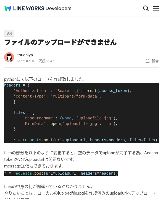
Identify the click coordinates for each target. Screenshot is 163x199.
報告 (155, 61)
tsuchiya (25, 55)
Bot (9, 33)
